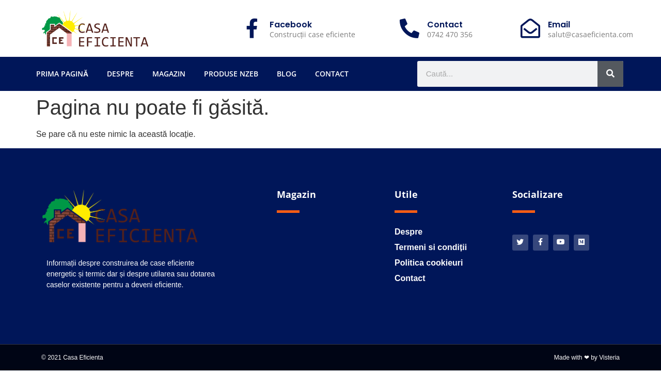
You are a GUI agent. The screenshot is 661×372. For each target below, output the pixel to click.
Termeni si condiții (431, 247)
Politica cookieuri (429, 262)
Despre (120, 74)
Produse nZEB (231, 74)
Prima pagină (62, 74)
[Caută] (610, 74)
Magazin (168, 74)
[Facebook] (252, 28)
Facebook (291, 24)
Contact (332, 74)
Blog (286, 74)
